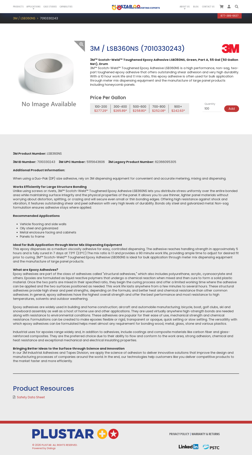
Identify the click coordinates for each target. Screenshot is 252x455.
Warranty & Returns (206, 434)
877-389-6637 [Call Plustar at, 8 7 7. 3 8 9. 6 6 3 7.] (230, 15)
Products (18, 6)
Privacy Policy (179, 434)
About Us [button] (185, 6)
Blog (195, 6)
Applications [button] (33, 6)
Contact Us (208, 6)
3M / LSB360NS (24, 18)
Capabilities (66, 6)
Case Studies (50, 6)
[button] (236, 6)
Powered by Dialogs (44, 448)
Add (232, 108)
